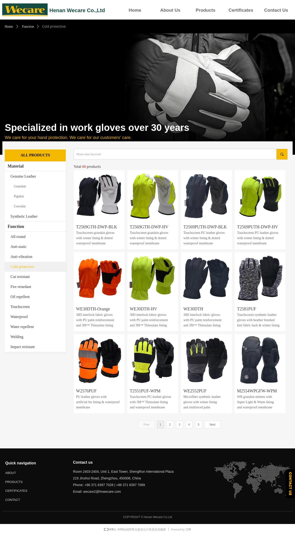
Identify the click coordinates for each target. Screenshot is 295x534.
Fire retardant (20, 287)
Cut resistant (20, 277)
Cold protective (22, 267)
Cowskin (20, 206)
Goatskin (20, 186)
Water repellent (22, 327)
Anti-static (18, 247)
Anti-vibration (21, 257)
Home (135, 10)
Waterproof (19, 317)
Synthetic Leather (23, 216)
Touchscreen (20, 307)
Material (16, 166)
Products (205, 10)
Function (28, 26)
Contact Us (276, 10)
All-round (18, 237)
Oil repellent (20, 297)
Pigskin (19, 196)
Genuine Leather (23, 176)
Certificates (240, 10)
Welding (16, 337)
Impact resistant (22, 347)
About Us (170, 10)
